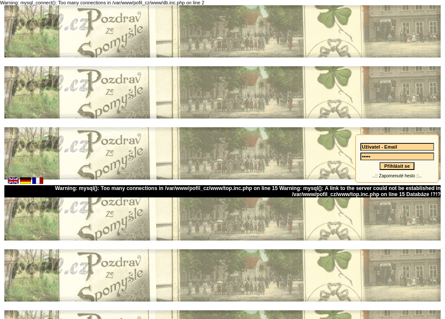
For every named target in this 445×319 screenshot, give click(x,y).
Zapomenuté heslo (397, 173)
